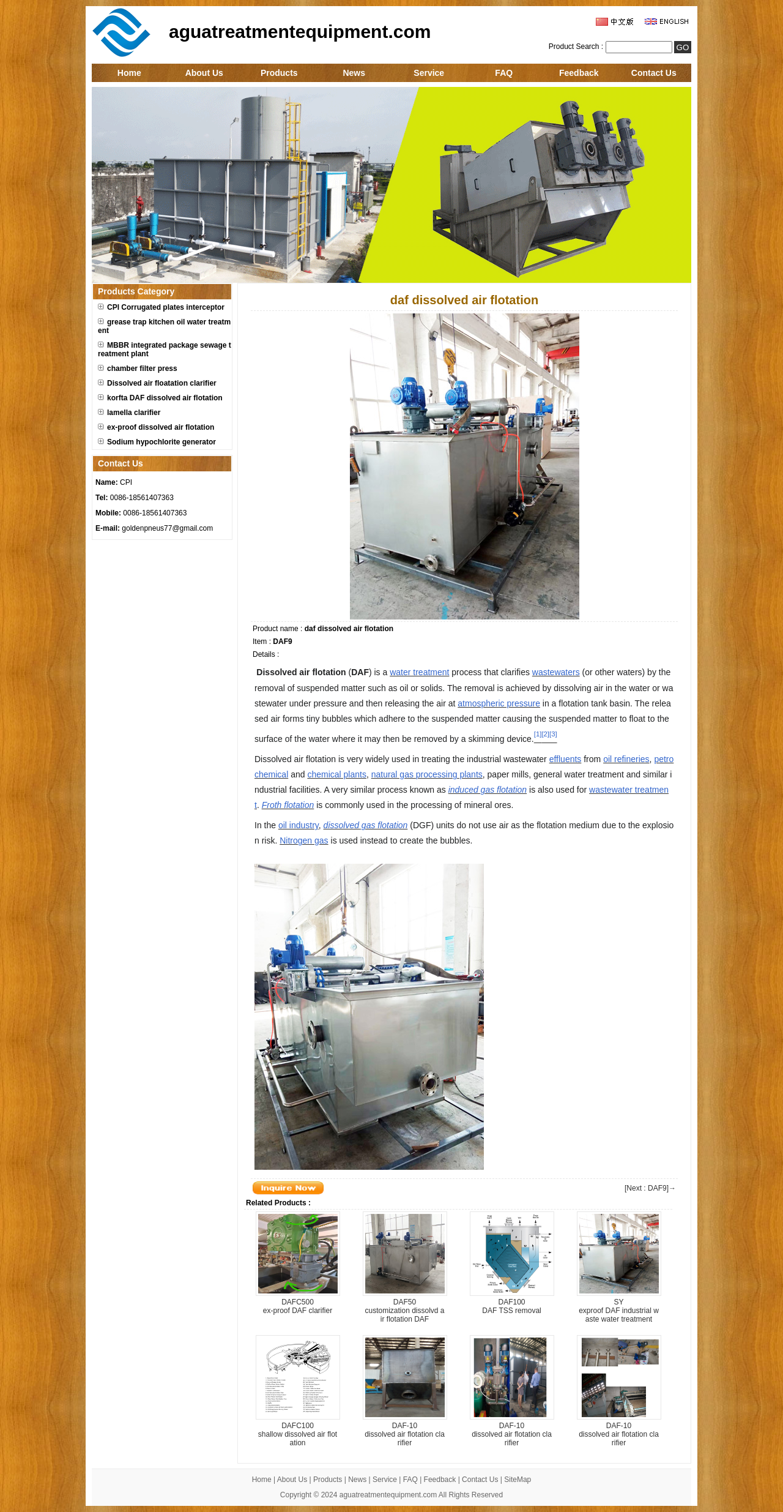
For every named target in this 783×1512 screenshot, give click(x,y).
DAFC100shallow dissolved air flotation (297, 1434)
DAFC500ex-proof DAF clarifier (297, 1306)
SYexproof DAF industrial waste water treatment (619, 1310)
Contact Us (654, 73)
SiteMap (517, 1479)
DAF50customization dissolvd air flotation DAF (404, 1310)
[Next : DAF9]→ (650, 1188)
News (354, 73)
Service (429, 73)
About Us (204, 73)
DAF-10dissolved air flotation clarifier (405, 1434)
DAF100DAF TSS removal (511, 1306)
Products (279, 73)
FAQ (504, 73)
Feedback (579, 73)
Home (129, 73)
